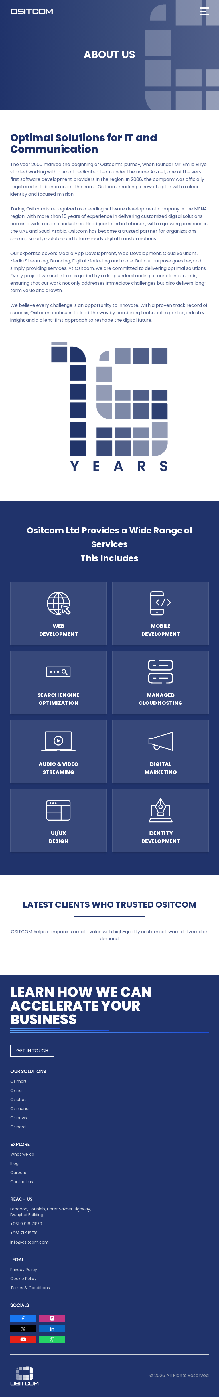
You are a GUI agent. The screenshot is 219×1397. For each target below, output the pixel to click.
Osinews (18, 1118)
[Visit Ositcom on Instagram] (52, 1318)
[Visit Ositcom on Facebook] (23, 1318)
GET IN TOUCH (32, 1050)
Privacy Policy (23, 1269)
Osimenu (19, 1108)
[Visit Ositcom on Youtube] (23, 1339)
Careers (18, 1172)
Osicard (18, 1127)
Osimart (18, 1081)
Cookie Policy (23, 1278)
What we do (22, 1154)
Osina (16, 1090)
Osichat (18, 1099)
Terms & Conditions (30, 1288)
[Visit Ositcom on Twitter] (23, 1328)
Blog (14, 1163)
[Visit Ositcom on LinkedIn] (52, 1328)
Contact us (21, 1182)
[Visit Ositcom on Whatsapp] (52, 1339)
